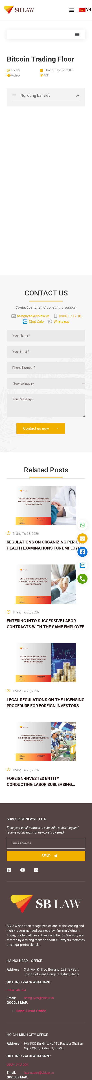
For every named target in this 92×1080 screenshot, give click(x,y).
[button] (71, 9)
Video (15, 75)
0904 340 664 (16, 990)
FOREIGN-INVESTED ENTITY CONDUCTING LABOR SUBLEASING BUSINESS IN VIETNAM (39, 784)
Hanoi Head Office (31, 1011)
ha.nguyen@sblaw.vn (39, 998)
